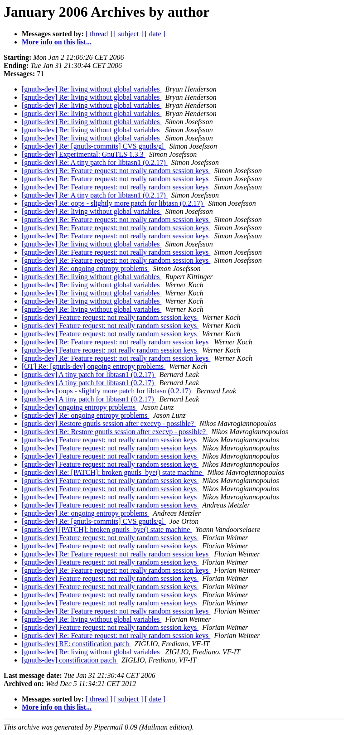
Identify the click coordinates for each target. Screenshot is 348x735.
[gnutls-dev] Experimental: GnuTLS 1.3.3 (83, 154)
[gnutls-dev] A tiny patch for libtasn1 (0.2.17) (89, 374)
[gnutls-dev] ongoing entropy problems (79, 407)
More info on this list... (57, 42)
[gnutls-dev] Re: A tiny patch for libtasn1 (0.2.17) (95, 162)
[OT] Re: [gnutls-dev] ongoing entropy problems (93, 366)
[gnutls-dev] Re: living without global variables (91, 89)
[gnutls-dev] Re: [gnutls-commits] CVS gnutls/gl (94, 146)
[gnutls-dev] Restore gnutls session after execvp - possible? (109, 423)
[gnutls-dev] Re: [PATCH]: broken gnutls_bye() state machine (113, 472)
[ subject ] (128, 34)
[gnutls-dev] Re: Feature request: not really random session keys (116, 170)
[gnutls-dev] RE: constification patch (76, 644)
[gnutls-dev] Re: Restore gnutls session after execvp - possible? (115, 431)
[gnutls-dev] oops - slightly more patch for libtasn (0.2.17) (107, 391)
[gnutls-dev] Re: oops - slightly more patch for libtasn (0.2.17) (113, 203)
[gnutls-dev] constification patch (70, 660)
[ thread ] (99, 34)
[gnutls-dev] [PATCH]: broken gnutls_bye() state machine (107, 529)
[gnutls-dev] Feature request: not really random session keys (110, 317)
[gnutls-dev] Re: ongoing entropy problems (85, 268)
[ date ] (155, 34)
